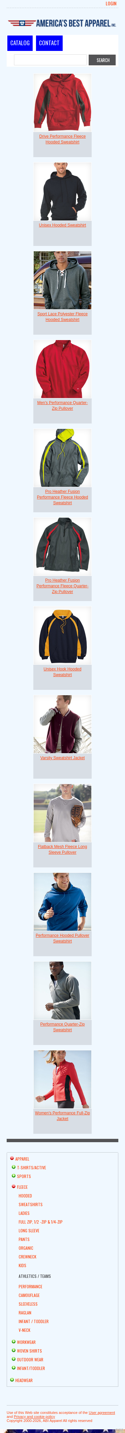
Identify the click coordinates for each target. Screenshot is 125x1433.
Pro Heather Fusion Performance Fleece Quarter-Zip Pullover (62, 586)
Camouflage (29, 1295)
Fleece (22, 1187)
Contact (49, 43)
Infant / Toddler (34, 1321)
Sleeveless (28, 1304)
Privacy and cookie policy (34, 1417)
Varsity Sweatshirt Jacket (62, 758)
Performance (30, 1286)
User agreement (102, 1413)
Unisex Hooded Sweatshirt (62, 225)
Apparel (22, 1159)
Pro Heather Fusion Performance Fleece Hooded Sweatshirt (62, 497)
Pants (24, 1239)
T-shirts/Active (31, 1167)
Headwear (24, 1380)
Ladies (24, 1213)
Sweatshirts (31, 1204)
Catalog (20, 43)
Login (111, 3)
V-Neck (24, 1330)
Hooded (25, 1195)
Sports (24, 1176)
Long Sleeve (29, 1230)
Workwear (26, 1342)
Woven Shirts (29, 1351)
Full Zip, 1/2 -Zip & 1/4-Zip (41, 1222)
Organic (26, 1248)
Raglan (25, 1312)
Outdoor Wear (30, 1359)
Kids (22, 1265)
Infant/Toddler (31, 1368)
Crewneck (27, 1256)
